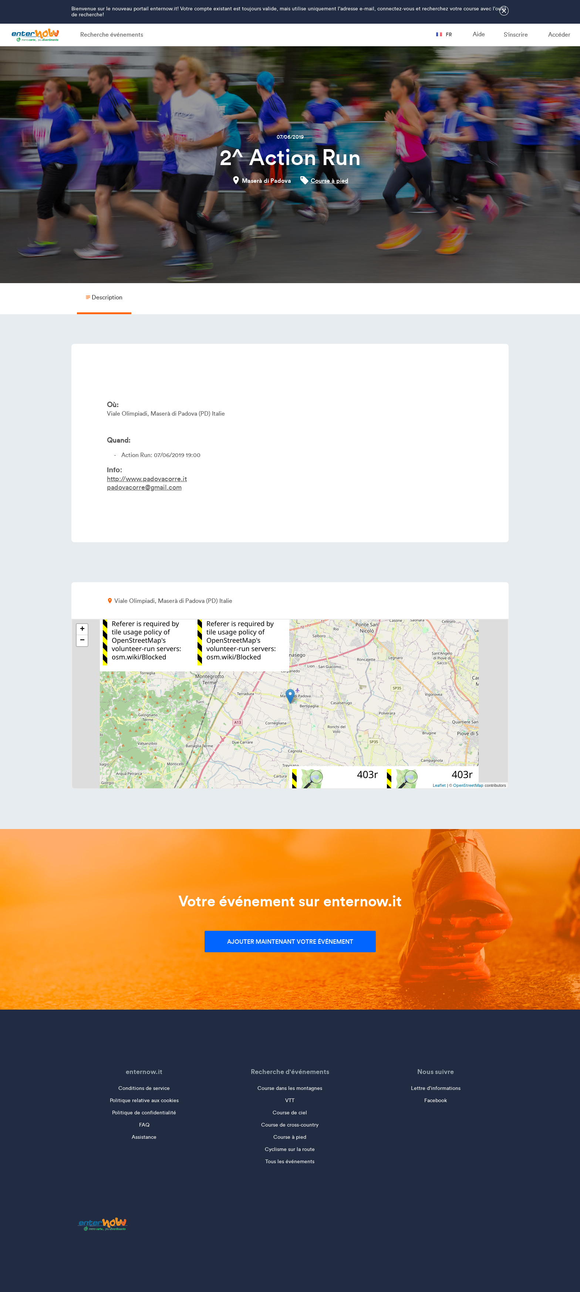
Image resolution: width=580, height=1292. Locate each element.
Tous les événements (289, 1161)
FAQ (144, 1125)
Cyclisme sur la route (290, 1149)
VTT (289, 1100)
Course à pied (329, 180)
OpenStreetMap (468, 785)
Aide (479, 34)
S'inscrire (516, 34)
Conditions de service (144, 1088)
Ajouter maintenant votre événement (290, 941)
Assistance (144, 1137)
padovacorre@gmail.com (144, 487)
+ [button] (82, 629)
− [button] (82, 640)
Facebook (435, 1100)
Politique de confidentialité (144, 1113)
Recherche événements (111, 34)
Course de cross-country (289, 1125)
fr (444, 34)
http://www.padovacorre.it (147, 479)
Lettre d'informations (436, 1088)
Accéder (559, 34)
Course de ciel (290, 1113)
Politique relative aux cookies (144, 1100)
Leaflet (439, 785)
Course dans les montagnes (289, 1088)
